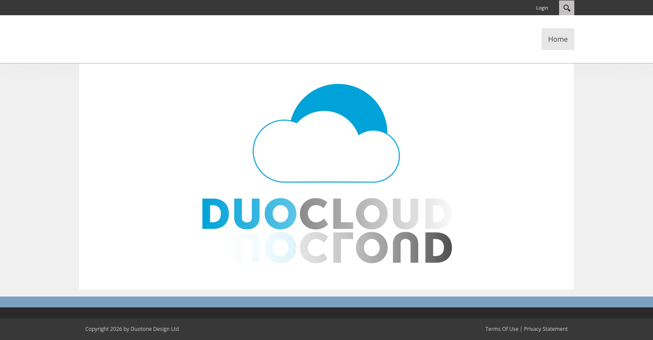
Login (542, 7)
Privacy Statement (546, 329)
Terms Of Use (502, 329)
